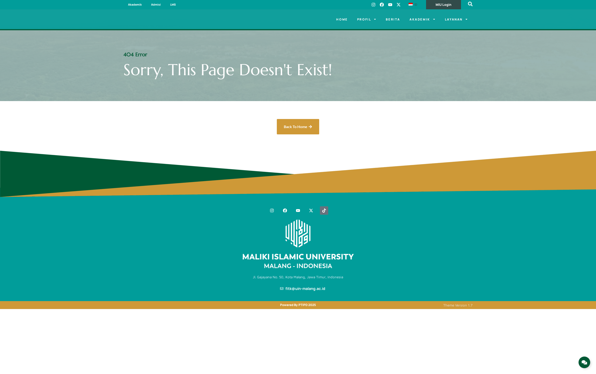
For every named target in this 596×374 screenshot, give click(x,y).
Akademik (135, 5)
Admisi (156, 5)
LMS (173, 5)
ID (413, 4)
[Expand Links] (584, 362)
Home (342, 19)
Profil (367, 19)
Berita (393, 19)
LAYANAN (456, 19)
